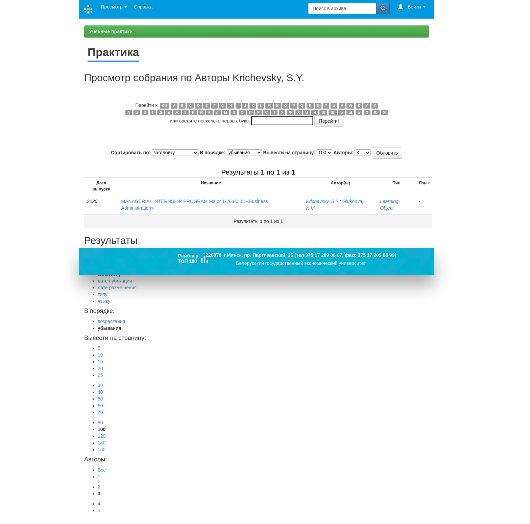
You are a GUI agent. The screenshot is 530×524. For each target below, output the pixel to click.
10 (100, 355)
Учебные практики (110, 31)
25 (100, 375)
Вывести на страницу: (289, 152)
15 (100, 361)
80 (100, 422)
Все (102, 470)
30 (100, 385)
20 (100, 368)
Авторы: (344, 152)
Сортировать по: (130, 152)
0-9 (164, 106)
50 (100, 399)
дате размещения (117, 287)
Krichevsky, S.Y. (323, 201)
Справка (143, 6)
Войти (412, 6)
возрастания (111, 321)
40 (100, 392)
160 (101, 449)
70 (100, 412)
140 (101, 443)
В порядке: (212, 152)
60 (100, 405)
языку (104, 301)
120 (101, 436)
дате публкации (115, 280)
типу (102, 294)
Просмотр (114, 6)
